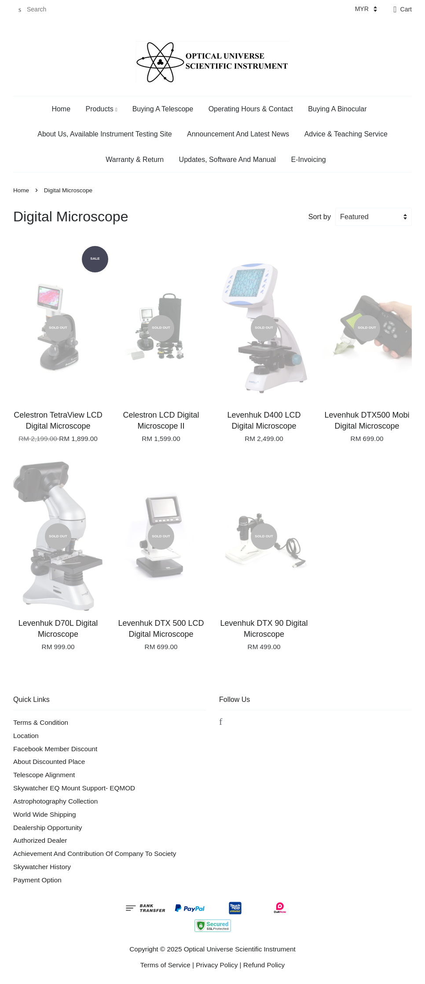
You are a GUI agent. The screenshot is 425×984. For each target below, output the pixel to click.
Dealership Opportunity (47, 827)
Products (101, 109)
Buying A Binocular (337, 109)
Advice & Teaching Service (346, 134)
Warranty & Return (135, 159)
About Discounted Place (49, 761)
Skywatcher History (42, 866)
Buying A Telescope (162, 109)
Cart (406, 9)
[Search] (39, 9)
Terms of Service (165, 965)
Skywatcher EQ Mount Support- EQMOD (74, 788)
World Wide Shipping (44, 814)
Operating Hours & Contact (251, 109)
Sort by (319, 216)
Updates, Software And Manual (227, 159)
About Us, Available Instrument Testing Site (104, 134)
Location (26, 735)
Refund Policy (264, 965)
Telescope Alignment (44, 774)
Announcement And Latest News (238, 134)
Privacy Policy (217, 965)
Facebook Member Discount (55, 749)
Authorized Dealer (40, 840)
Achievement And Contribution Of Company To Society (94, 853)
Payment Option (37, 880)
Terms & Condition (40, 722)
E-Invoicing (308, 159)
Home (60, 109)
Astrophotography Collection (55, 801)
